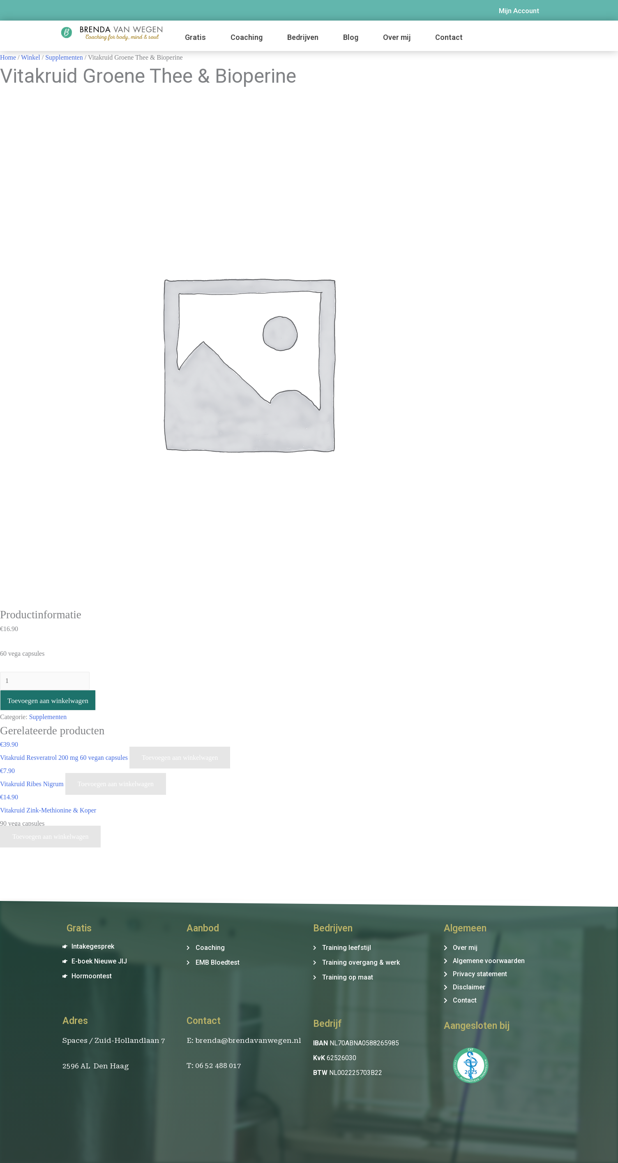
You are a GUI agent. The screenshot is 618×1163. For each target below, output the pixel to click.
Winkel (30, 57)
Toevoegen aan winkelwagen (47, 701)
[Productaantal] (45, 681)
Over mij (396, 37)
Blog (350, 37)
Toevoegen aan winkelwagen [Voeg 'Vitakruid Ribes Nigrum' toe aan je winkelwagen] (116, 783)
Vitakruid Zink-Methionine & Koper (48, 810)
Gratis (195, 37)
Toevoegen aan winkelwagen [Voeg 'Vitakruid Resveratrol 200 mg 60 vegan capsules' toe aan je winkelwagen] (180, 757)
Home (8, 57)
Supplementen (64, 57)
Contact (449, 37)
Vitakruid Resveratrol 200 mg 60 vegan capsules (64, 757)
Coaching (247, 37)
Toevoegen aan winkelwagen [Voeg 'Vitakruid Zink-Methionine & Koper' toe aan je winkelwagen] (50, 836)
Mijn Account (519, 11)
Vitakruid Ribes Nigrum (32, 783)
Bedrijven (302, 37)
